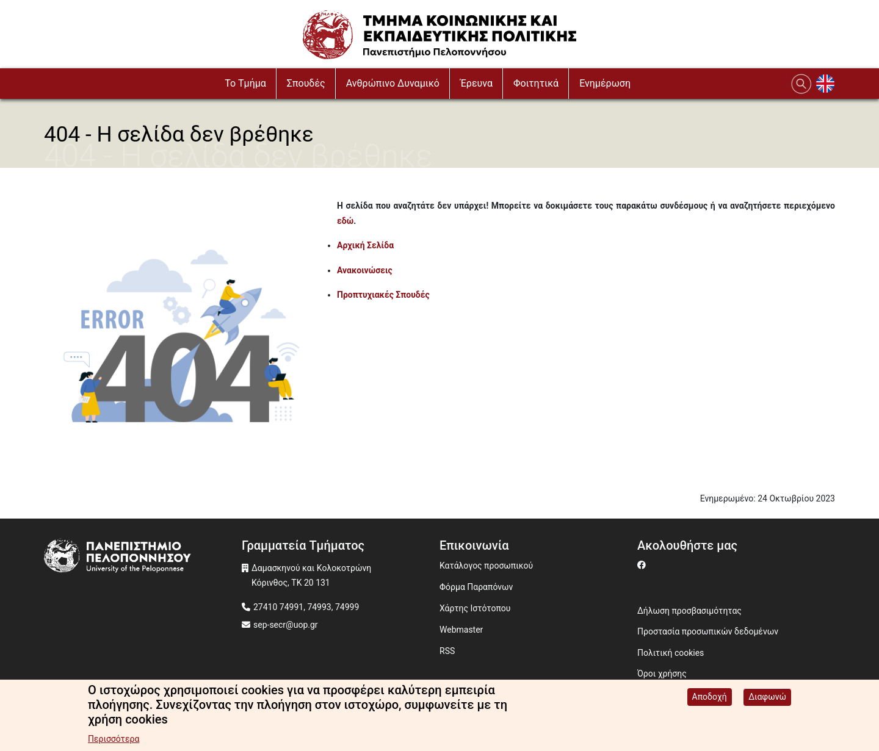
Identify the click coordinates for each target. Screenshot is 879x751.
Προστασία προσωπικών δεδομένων (707, 631)
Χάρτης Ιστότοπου (475, 608)
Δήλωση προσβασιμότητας (689, 611)
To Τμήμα (245, 83)
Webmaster (461, 629)
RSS (447, 651)
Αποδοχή (709, 701)
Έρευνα (476, 83)
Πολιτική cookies (670, 653)
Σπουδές (306, 83)
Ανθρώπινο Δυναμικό (393, 83)
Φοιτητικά (536, 83)
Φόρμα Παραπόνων (476, 587)
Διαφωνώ (767, 701)
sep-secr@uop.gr (285, 625)
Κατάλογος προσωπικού (486, 565)
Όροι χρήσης (662, 673)
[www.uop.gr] (143, 557)
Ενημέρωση (605, 83)
